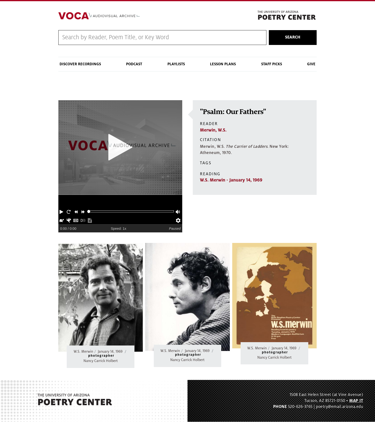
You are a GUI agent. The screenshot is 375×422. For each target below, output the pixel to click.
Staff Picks (271, 64)
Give (311, 64)
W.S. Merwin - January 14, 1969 (231, 180)
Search (292, 37)
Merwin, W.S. (213, 130)
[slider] (88, 211)
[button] (62, 211)
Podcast (134, 64)
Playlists (176, 64)
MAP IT (356, 401)
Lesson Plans (223, 64)
